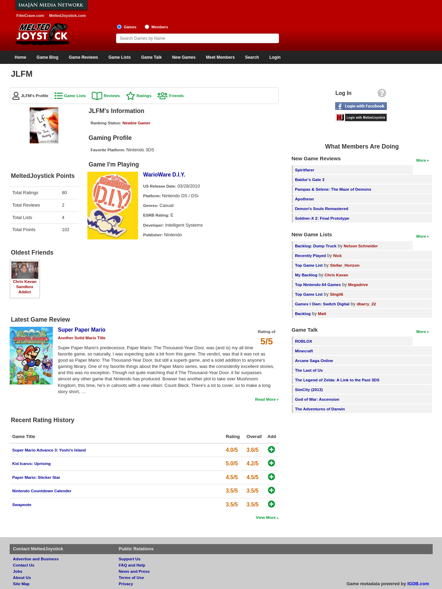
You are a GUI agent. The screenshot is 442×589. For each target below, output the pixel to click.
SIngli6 (336, 294)
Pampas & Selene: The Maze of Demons (333, 189)
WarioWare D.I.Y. (164, 175)
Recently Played (310, 255)
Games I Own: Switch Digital (322, 304)
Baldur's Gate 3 (309, 179)
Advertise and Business (36, 559)
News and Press (134, 571)
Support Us (130, 559)
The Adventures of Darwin (320, 409)
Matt (322, 313)
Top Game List (309, 265)
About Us (22, 577)
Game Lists (119, 57)
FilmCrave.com (30, 15)
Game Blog (47, 57)
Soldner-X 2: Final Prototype (322, 218)
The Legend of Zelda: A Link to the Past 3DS (337, 380)
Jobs (17, 571)
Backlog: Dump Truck (315, 246)
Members (159, 27)
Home (20, 57)
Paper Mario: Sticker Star (36, 477)
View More (266, 517)
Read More (265, 399)
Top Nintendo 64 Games (318, 284)
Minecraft (304, 351)
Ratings (144, 95)
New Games (183, 57)
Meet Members (220, 57)
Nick (337, 255)
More (421, 160)
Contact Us (24, 565)
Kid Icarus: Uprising (31, 463)
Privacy (126, 583)
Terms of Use (131, 577)
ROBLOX (303, 341)
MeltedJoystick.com (67, 15)
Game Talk (151, 57)
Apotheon (304, 199)
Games (130, 27)
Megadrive (358, 284)
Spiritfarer (304, 170)
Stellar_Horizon (344, 265)
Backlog (302, 313)
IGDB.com (418, 583)
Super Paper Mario (82, 330)
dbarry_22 (366, 304)
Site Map (21, 583)
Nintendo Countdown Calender (41, 490)
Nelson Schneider (361, 246)
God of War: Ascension (317, 399)
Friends (176, 95)
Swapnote (21, 504)
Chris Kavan (24, 281)
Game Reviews (83, 57)
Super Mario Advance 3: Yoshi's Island (49, 450)
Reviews (112, 95)
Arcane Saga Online (314, 360)
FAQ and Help (132, 565)
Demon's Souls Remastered (321, 208)
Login (275, 57)
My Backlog (306, 275)
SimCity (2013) (309, 389)
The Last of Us (309, 370)
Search (252, 57)
